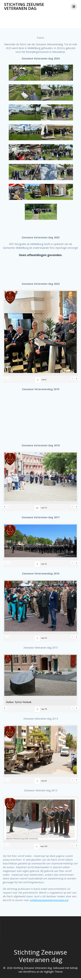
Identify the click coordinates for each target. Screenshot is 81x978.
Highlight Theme (53, 971)
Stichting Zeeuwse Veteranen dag (24, 7)
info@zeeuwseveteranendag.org (49, 900)
